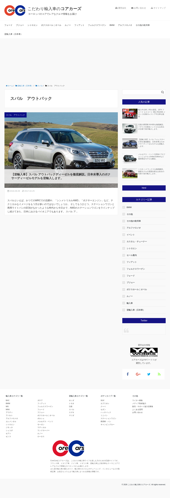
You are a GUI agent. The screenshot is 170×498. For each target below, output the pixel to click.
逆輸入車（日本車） (13, 34)
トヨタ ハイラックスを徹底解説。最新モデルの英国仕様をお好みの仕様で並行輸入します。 (151, 171)
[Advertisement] (85, 60)
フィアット (79, 25)
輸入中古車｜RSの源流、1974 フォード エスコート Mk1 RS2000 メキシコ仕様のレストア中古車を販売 (151, 113)
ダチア (40, 400)
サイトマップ (158, 8)
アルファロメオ (125, 25)
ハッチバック (106, 412)
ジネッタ (9, 427)
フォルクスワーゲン (97, 25)
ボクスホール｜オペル (51, 25)
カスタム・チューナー (138, 241)
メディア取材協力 (139, 403)
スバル (71, 410)
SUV (102, 400)
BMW (112, 25)
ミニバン (104, 415)
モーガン (40, 425)
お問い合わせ (138, 8)
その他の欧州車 (143, 25)
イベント (132, 235)
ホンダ (71, 400)
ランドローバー (43, 430)
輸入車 (131, 303)
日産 (70, 406)
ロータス (40, 436)
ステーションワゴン (108, 418)
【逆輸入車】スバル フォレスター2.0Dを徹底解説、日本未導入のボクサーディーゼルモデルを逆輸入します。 (151, 142)
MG (7, 406)
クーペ (103, 406)
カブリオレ (105, 403)
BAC (7, 400)
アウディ (9, 412)
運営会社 (120, 8)
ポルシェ (40, 418)
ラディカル (41, 427)
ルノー (68, 25)
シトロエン (32, 25)
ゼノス (8, 436)
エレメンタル (11, 421)
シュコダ (9, 430)
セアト (8, 433)
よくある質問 (137, 410)
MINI (8, 410)
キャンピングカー (107, 425)
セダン (103, 410)
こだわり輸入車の (56, 8)
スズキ (71, 412)
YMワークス (149, 360)
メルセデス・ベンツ (45, 421)
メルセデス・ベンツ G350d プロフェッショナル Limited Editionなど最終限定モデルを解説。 (151, 156)
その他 (131, 214)
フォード (8, 25)
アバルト (9, 415)
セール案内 (133, 255)
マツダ (71, 415)
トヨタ (71, 403)
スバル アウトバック (15, 115)
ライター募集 (137, 400)
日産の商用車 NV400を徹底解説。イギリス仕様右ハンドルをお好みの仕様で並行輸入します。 (151, 127)
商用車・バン (106, 421)
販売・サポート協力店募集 (142, 406)
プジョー (20, 25)
